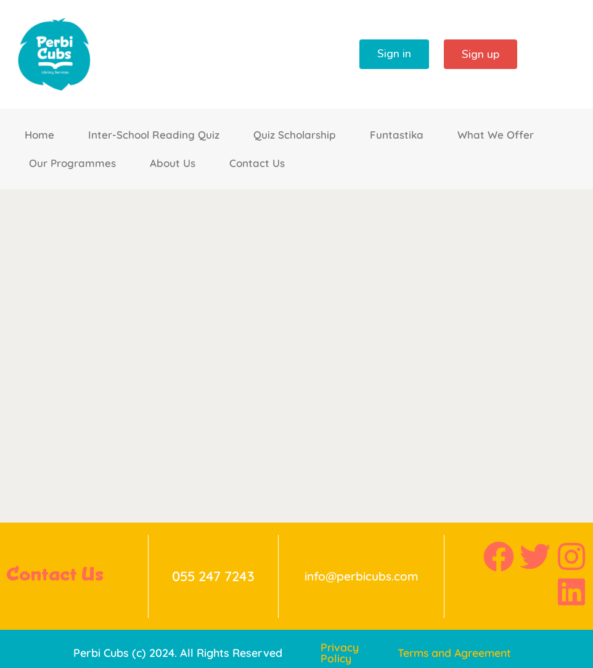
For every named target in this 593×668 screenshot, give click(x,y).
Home (39, 134)
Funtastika (396, 134)
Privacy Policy (340, 653)
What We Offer (495, 134)
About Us (172, 163)
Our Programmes (72, 163)
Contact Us (257, 163)
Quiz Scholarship (294, 134)
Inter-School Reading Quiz (153, 134)
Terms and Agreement (457, 653)
